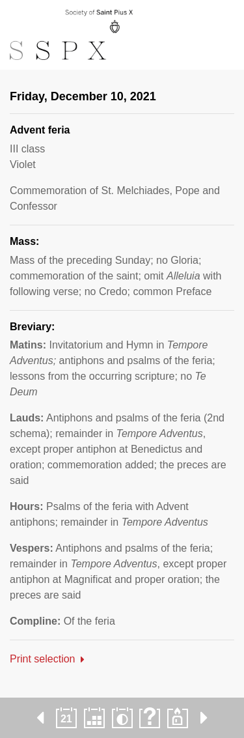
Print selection (42, 658)
